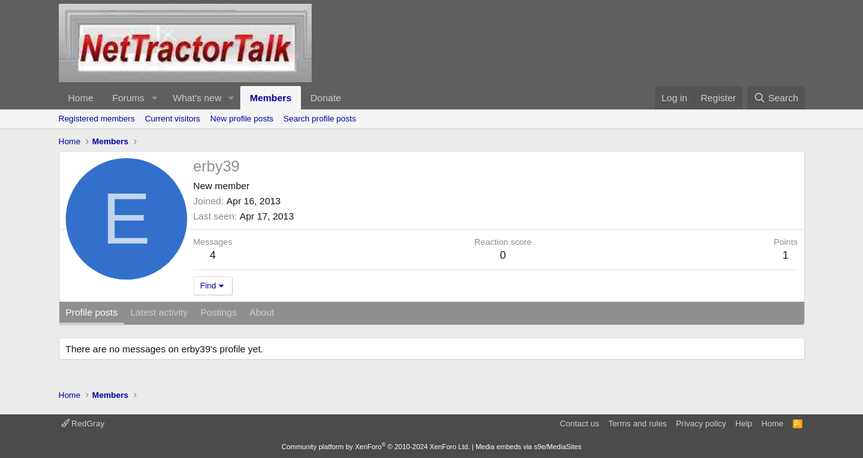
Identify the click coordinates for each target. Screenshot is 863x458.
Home (81, 97)
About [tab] (261, 312)
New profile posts (242, 118)
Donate (325, 97)
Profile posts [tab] (92, 312)
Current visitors (172, 118)
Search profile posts (319, 118)
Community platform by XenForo (375, 446)
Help (743, 423)
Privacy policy (701, 423)
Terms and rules (637, 423)
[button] (154, 97)
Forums (129, 97)
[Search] (776, 97)
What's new (197, 97)
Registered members (97, 118)
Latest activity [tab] (159, 312)
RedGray (83, 423)
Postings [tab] (218, 312)
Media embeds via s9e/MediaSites (528, 446)
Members (270, 97)
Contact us (579, 423)
